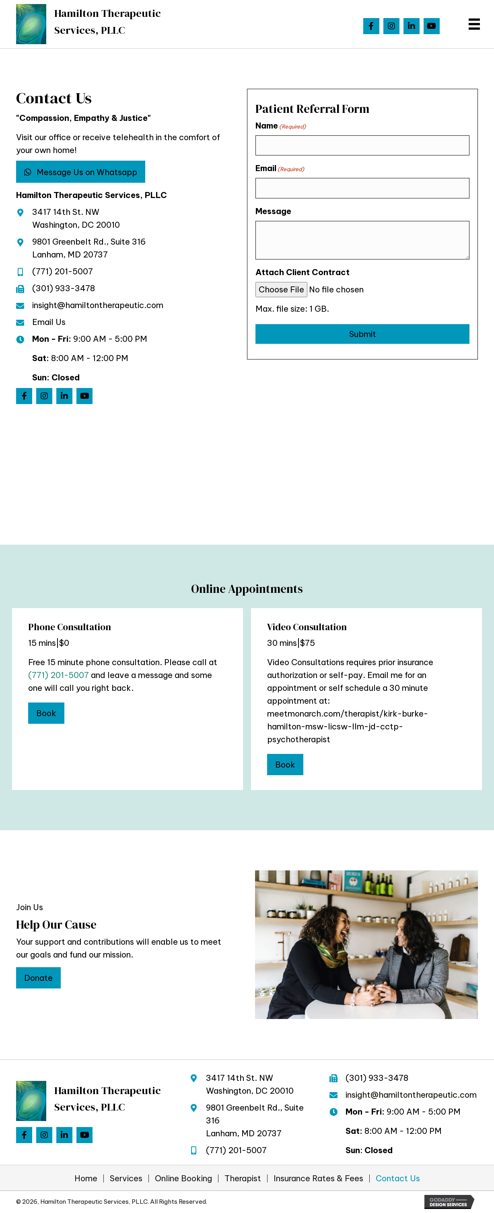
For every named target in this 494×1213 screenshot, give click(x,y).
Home (85, 1178)
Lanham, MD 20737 (70, 254)
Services (126, 1178)
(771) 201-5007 (62, 271)
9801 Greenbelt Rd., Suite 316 (89, 242)
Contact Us (398, 1178)
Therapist (242, 1178)
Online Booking (183, 1178)
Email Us (49, 322)
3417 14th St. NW (65, 212)
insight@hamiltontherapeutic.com (97, 305)
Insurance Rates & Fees (318, 1178)
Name (280, 125)
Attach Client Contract (302, 272)
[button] (371, 26)
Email (279, 168)
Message (273, 211)
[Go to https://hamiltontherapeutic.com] (86, 24)
